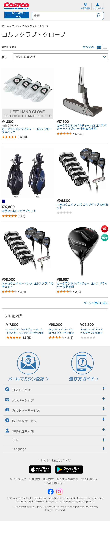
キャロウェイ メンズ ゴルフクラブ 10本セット (91, 357)
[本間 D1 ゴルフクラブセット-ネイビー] (4, 201)
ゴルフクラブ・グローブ (35, 26)
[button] (100, 15)
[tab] (55, 426)
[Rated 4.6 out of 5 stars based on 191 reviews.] (9, 137)
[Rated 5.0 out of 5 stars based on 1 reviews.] (9, 216)
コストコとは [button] (18, 426)
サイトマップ (18, 516)
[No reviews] (64, 213)
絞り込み (88, 47)
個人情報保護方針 (67, 516)
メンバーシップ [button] (19, 437)
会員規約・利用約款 (41, 516)
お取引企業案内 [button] (19, 468)
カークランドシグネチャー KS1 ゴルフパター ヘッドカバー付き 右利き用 (24, 370)
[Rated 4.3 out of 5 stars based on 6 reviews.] (9, 292)
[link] (27, 117)
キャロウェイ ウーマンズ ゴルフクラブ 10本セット (61, 358)
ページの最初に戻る (96, 303)
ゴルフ (15, 26)
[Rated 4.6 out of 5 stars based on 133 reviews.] (64, 134)
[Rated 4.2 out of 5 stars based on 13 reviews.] (64, 292)
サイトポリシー (90, 516)
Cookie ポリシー (55, 520)
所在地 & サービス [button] (21, 457)
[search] (64, 16)
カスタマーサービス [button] (22, 447)
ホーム (5, 26)
